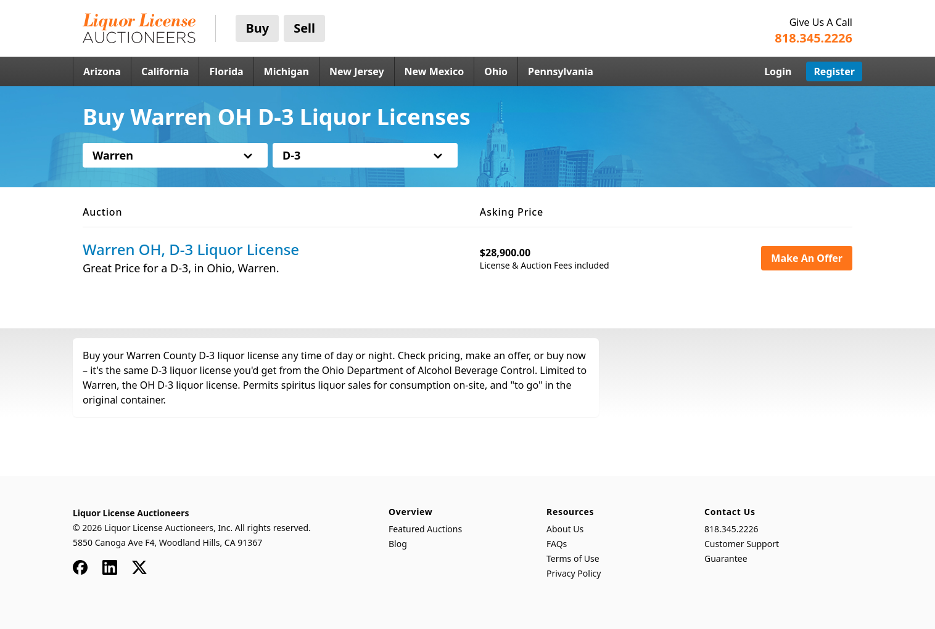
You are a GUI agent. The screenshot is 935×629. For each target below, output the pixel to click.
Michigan (286, 71)
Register (834, 71)
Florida (226, 71)
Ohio (496, 71)
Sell (304, 28)
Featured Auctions (425, 529)
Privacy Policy (573, 573)
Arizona (102, 71)
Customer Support (741, 544)
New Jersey (356, 71)
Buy (257, 28)
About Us (564, 529)
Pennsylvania (560, 71)
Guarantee (726, 558)
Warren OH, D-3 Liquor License (191, 249)
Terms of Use (572, 558)
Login (777, 71)
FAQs (556, 544)
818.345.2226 (731, 529)
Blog (398, 544)
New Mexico (434, 71)
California (165, 71)
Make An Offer (806, 258)
